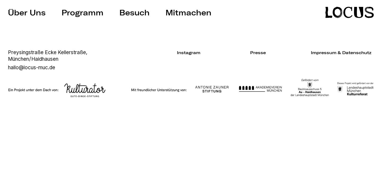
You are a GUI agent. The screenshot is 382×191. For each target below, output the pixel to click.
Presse (258, 52)
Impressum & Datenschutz (341, 52)
